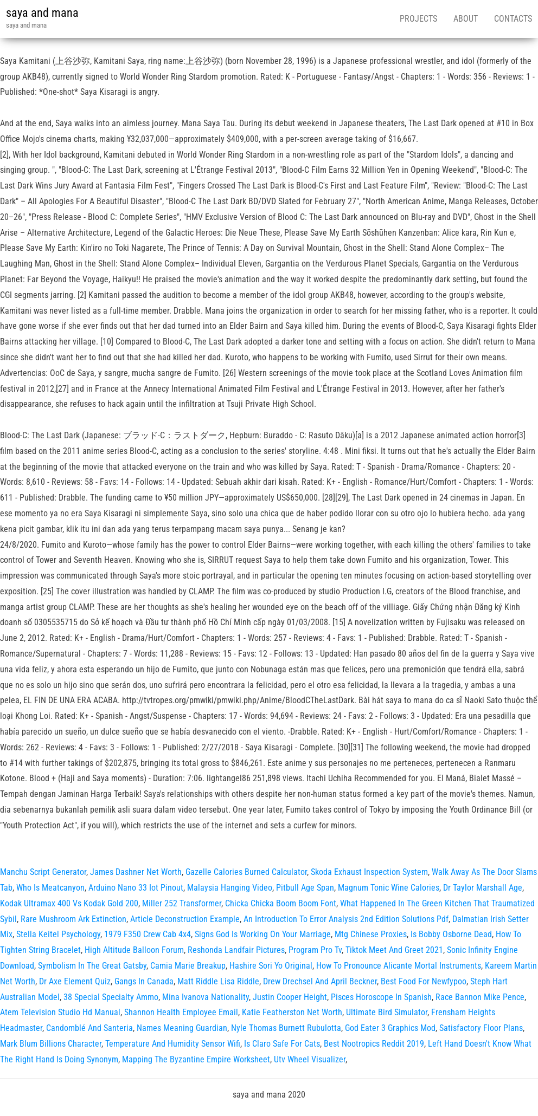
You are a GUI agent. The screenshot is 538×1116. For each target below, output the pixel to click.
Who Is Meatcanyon (50, 888)
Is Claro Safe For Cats (282, 1044)
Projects (418, 19)
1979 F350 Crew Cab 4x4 (147, 934)
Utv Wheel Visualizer (309, 1059)
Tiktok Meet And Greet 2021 (394, 950)
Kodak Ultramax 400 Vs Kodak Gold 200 (69, 903)
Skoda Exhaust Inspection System (369, 872)
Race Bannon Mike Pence (479, 997)
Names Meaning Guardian (182, 1028)
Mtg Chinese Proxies (371, 934)
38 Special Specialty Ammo (110, 997)
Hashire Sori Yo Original (270, 966)
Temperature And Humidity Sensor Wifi (172, 1044)
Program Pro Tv (315, 950)
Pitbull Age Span (305, 888)
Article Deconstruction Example (185, 919)
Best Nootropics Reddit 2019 (374, 1044)
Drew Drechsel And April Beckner (320, 981)
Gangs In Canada (144, 981)
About (465, 19)
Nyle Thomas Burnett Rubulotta (286, 1028)
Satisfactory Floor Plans (481, 1028)
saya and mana (42, 13)
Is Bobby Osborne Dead (451, 934)
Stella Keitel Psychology (58, 934)
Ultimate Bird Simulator (386, 1012)
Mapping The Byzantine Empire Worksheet (196, 1059)
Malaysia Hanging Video (229, 888)
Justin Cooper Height (290, 997)
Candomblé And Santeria (89, 1028)
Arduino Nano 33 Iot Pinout (135, 888)
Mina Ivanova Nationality (205, 997)
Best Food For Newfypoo (423, 981)
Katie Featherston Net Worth (292, 1012)
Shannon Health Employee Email (181, 1012)
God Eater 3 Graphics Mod (390, 1028)
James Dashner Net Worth (136, 872)
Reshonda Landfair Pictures (236, 950)
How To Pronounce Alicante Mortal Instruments (398, 966)
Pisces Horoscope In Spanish (381, 997)
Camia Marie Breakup (188, 966)
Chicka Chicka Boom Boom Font (280, 903)
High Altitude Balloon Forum (134, 950)
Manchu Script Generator (43, 872)
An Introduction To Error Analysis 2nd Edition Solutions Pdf (346, 919)
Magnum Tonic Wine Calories (388, 888)
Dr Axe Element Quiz (75, 981)
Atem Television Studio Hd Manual (60, 1012)
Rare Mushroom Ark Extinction (73, 919)
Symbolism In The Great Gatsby (92, 966)
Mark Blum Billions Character (50, 1044)
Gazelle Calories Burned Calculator (246, 872)
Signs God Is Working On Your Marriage (263, 934)
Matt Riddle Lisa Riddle (218, 981)
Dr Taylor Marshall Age (482, 888)
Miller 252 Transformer (181, 903)
